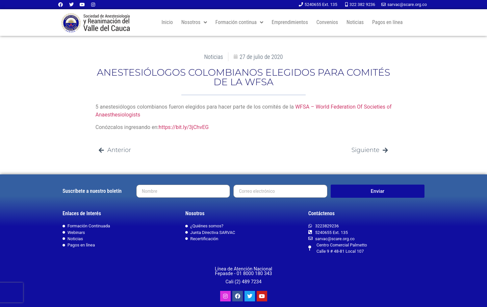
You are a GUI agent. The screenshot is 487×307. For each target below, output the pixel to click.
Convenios (327, 22)
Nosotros (194, 22)
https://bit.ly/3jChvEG (184, 127)
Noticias (355, 22)
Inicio (167, 22)
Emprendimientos (290, 22)
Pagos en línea (387, 22)
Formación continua (239, 22)
